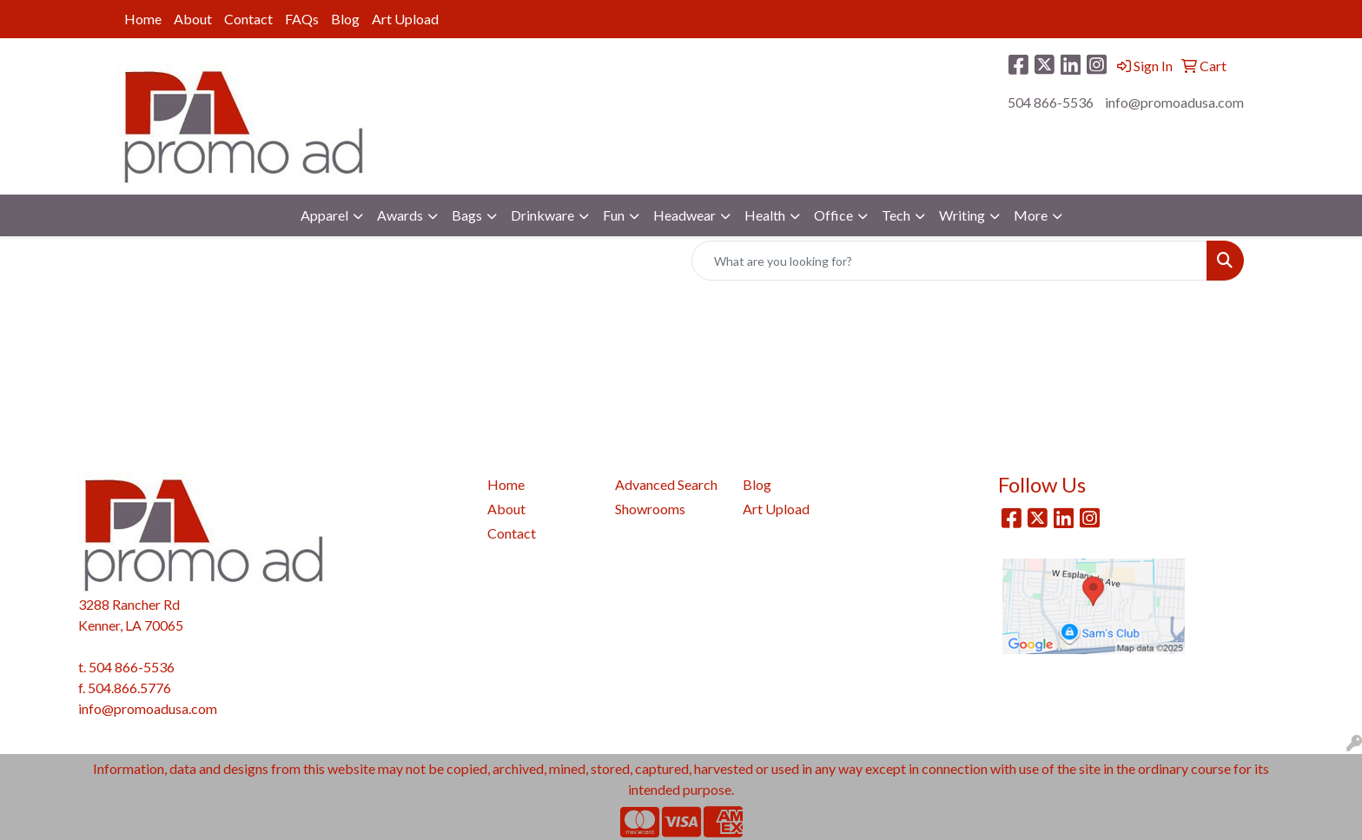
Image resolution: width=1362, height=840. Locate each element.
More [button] (1031, 215)
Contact (248, 18)
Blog (345, 18)
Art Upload (405, 18)
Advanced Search (666, 484)
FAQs (302, 18)
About (193, 18)
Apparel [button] (324, 215)
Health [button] (764, 215)
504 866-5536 (1051, 102)
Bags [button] (467, 215)
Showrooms (650, 508)
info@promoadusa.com (1174, 102)
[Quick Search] (949, 261)
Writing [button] (962, 215)
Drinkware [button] (542, 215)
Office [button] (833, 215)
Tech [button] (896, 215)
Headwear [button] (684, 215)
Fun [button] (614, 215)
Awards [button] (400, 215)
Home (143, 18)
